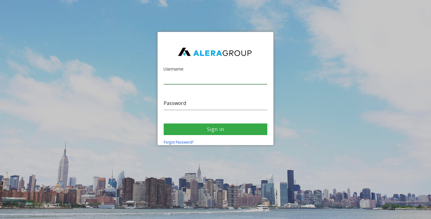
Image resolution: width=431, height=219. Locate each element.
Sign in (215, 129)
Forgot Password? (179, 142)
